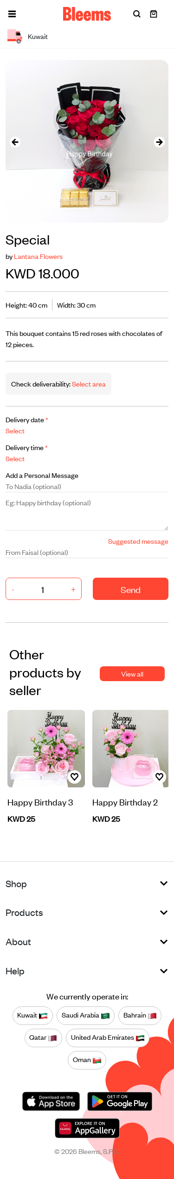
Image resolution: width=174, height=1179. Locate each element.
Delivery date (27, 419)
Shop (16, 883)
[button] (12, 14)
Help (15, 970)
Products (24, 912)
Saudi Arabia (86, 1015)
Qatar (43, 1037)
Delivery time (27, 447)
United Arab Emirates (108, 1037)
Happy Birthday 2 (125, 801)
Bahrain (140, 1015)
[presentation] (14, 141)
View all (132, 673)
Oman (87, 1059)
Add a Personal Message (42, 475)
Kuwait (32, 1015)
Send (131, 589)
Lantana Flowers (38, 256)
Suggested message (138, 541)
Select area (88, 383)
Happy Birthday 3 (40, 801)
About (18, 941)
